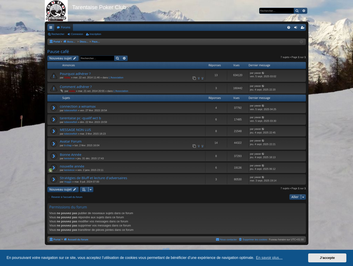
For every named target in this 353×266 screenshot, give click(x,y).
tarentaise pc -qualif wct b (80, 118)
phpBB (166, 249)
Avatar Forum (71, 141)
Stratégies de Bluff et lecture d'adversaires (93, 178)
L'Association (116, 77)
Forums (65, 27)
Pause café (58, 51)
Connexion (77, 34)
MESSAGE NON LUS (75, 129)
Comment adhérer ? (76, 86)
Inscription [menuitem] (303, 28)
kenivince (69, 158)
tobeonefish (70, 110)
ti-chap (68, 145)
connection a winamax (78, 106)
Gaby (67, 77)
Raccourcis (51, 28)
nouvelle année (72, 166)
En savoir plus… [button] (269, 258)
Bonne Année (70, 154)
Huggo (67, 181)
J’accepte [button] (327, 258)
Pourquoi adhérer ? (75, 73)
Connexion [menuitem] (296, 28)
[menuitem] (288, 27)
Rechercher (58, 34)
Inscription (95, 34)
